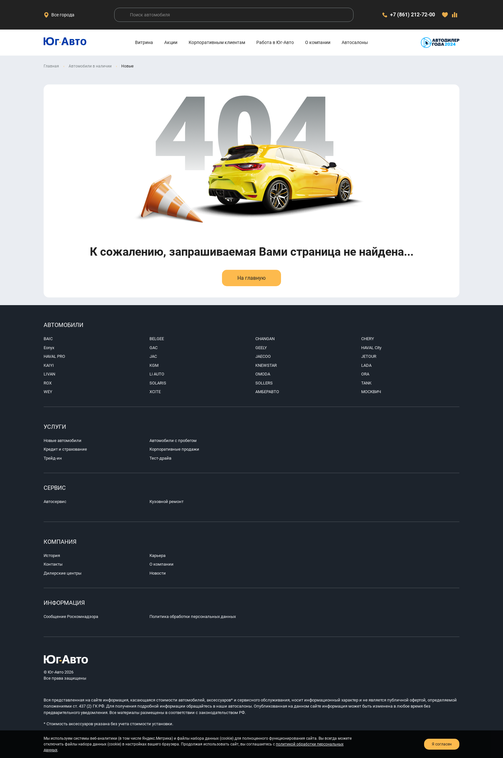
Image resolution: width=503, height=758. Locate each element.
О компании (317, 42)
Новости (157, 573)
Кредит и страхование (65, 449)
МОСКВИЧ (371, 391)
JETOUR (368, 356)
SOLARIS (157, 383)
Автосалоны (355, 42)
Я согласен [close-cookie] (442, 744)
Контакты (53, 564)
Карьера (157, 555)
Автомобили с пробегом (173, 440)
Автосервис (55, 501)
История (52, 555)
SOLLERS (264, 383)
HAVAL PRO (54, 356)
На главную (251, 278)
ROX (48, 383)
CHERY (367, 338)
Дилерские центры (62, 573)
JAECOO (263, 356)
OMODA (262, 374)
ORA (365, 374)
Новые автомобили (62, 440)
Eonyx (49, 347)
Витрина (144, 42)
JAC (153, 356)
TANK (366, 383)
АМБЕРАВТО (267, 391)
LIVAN (49, 374)
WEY (48, 391)
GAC (153, 347)
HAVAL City (371, 347)
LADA (366, 365)
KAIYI (49, 365)
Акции (170, 42)
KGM (153, 365)
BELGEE (156, 338)
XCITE (155, 391)
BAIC (48, 338)
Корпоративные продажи (174, 449)
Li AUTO (156, 374)
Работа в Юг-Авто (275, 42)
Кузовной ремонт (166, 501)
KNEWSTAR (266, 365)
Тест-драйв (160, 458)
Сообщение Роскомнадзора (71, 616)
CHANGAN (265, 338)
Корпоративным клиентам (217, 42)
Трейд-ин (53, 458)
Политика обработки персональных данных (192, 616)
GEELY (261, 347)
